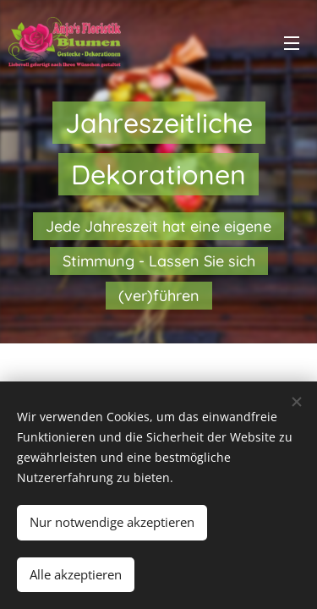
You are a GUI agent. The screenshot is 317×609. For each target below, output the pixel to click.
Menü (291, 43)
